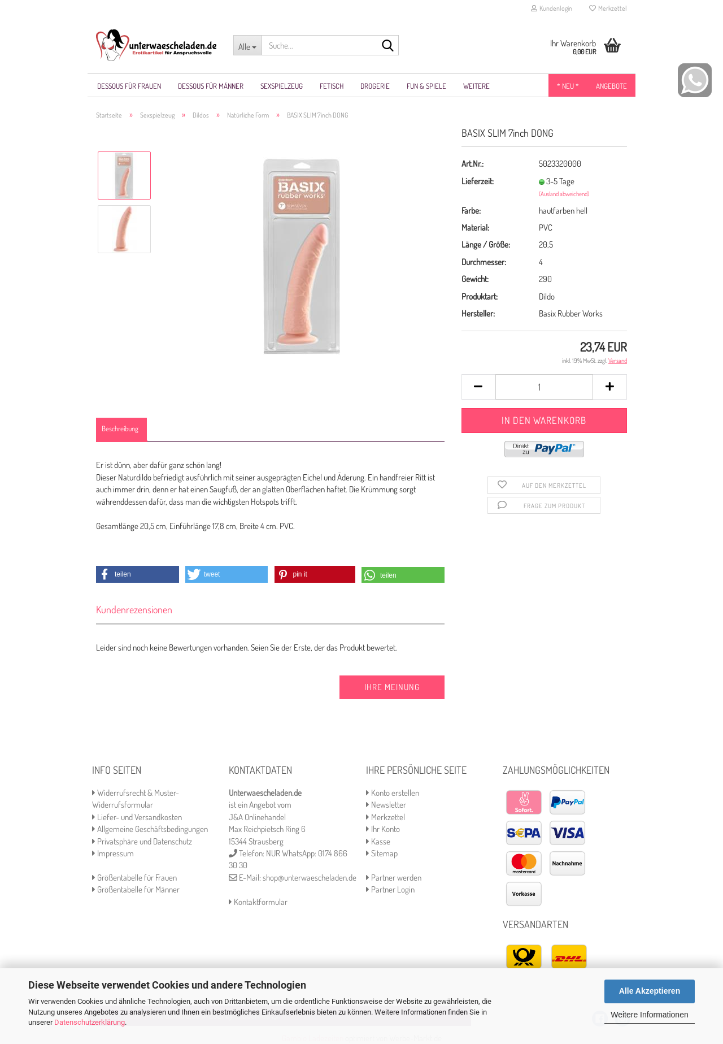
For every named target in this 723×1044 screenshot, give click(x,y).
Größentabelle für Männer (136, 889)
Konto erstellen (392, 792)
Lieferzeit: (477, 181)
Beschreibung (120, 428)
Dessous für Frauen (129, 85)
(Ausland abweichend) (564, 194)
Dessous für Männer (210, 85)
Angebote (611, 85)
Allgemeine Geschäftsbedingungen (150, 829)
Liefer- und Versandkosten (137, 817)
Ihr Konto (383, 829)
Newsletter (386, 804)
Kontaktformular (258, 901)
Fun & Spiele (426, 85)
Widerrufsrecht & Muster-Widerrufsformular (135, 798)
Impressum (113, 853)
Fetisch (331, 85)
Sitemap (382, 853)
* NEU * (568, 85)
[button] (137, 574)
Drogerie (375, 85)
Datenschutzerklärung (89, 1022)
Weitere (476, 85)
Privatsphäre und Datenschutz (142, 841)
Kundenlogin (551, 8)
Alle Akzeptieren (649, 990)
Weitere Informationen (649, 1014)
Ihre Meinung (392, 687)
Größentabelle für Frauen (134, 877)
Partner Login (390, 889)
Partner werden (393, 877)
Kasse (378, 841)
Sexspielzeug (281, 85)
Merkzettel (608, 8)
